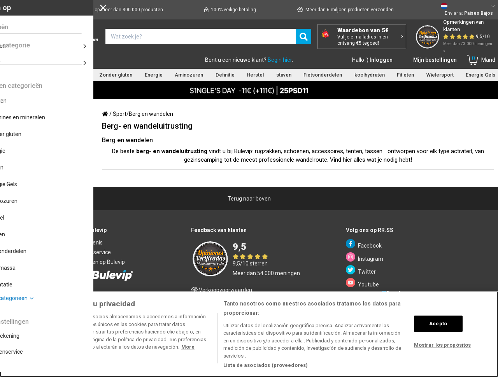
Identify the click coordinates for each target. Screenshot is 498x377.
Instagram (364, 257)
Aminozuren (189, 75)
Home (12, 60)
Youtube (362, 283)
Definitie (225, 75)
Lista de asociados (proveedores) (265, 365)
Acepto (438, 323)
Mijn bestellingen (435, 60)
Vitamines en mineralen (60, 75)
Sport (119, 114)
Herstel (255, 75)
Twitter (361, 270)
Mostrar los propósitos (442, 345)
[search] (303, 36)
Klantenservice (71, 60)
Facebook (364, 244)
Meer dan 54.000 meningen (266, 273)
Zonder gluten (115, 75)
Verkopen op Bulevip (100, 262)
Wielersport (440, 75)
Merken (35, 60)
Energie (154, 75)
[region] (249, 334)
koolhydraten (369, 75)
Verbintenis (89, 242)
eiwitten (12, 75)
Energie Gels (480, 75)
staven (283, 75)
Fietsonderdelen (322, 75)
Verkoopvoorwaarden (222, 290)
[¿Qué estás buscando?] (200, 36)
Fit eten (405, 75)
